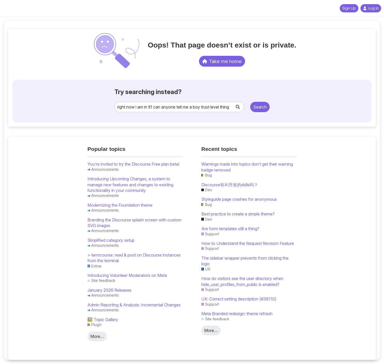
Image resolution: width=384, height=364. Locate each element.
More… (97, 336)
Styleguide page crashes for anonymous (239, 199)
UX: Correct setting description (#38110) (238, 298)
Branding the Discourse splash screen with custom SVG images (134, 222)
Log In (371, 8)
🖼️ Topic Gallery (102, 319)
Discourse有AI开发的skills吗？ (229, 184)
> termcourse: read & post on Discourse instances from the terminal (134, 257)
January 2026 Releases (109, 290)
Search (260, 107)
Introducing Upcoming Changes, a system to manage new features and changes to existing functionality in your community (130, 184)
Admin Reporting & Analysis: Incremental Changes (134, 304)
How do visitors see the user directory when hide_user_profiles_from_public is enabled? (242, 281)
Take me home (222, 61)
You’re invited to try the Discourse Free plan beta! (133, 164)
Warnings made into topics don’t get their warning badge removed (247, 166)
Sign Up (349, 8)
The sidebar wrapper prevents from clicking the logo (245, 260)
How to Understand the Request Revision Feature (247, 243)
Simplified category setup (111, 240)
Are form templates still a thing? (230, 228)
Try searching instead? (148, 92)
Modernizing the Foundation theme (119, 205)
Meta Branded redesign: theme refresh (236, 313)
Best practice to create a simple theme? (238, 213)
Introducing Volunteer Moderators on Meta (127, 275)
